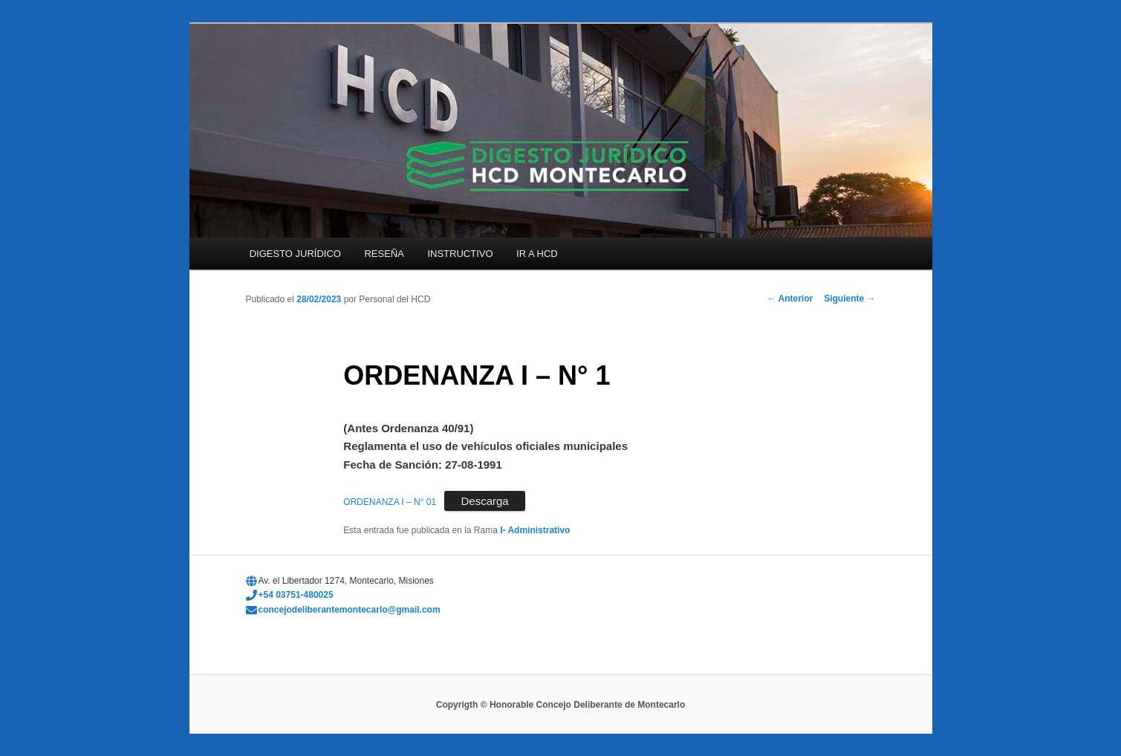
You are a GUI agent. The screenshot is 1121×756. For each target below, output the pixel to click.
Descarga (484, 501)
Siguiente (849, 298)
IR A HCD (537, 253)
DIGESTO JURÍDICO (295, 253)
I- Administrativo (535, 530)
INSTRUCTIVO (460, 253)
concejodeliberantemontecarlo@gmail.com (350, 610)
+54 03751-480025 (296, 595)
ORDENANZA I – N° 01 (389, 502)
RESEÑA (383, 253)
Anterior (790, 298)
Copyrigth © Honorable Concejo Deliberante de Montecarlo (561, 705)
